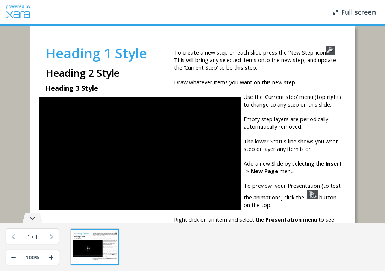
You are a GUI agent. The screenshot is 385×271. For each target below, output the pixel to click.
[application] (140, 153)
